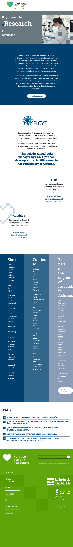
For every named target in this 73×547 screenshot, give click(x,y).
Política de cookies (65, 508)
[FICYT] (36, 116)
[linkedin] (68, 457)
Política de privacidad (64, 506)
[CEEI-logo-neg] (58, 478)
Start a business (9, 480)
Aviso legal (67, 504)
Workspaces (11, 506)
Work (7, 487)
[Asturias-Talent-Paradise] (17, 2)
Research (9, 494)
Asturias (9, 472)
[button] (36, 417)
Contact (9, 513)
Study (8, 500)
